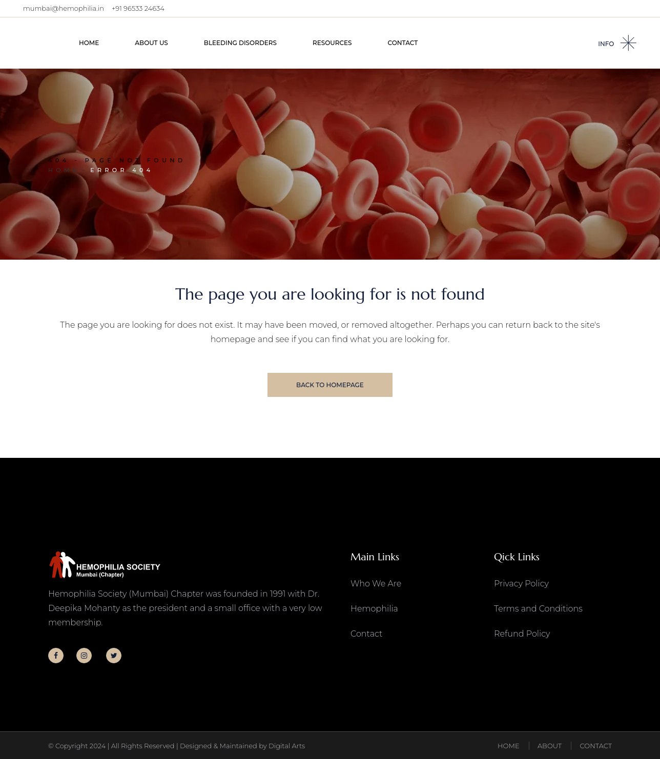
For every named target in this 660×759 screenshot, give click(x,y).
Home (64, 170)
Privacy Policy (521, 583)
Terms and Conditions (538, 609)
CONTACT (596, 746)
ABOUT (550, 746)
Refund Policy (522, 634)
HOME (509, 746)
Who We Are (375, 583)
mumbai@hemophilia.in (63, 8)
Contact (366, 634)
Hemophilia (374, 609)
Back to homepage (330, 385)
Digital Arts (287, 746)
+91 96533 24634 (138, 8)
